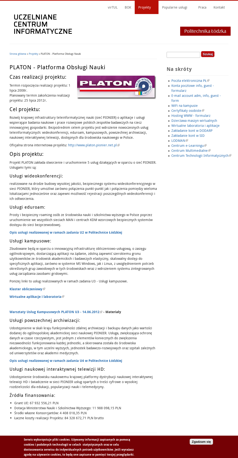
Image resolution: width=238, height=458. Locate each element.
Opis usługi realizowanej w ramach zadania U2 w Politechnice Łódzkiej (66, 232)
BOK (128, 7)
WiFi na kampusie (184, 105)
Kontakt (219, 7)
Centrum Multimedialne (191, 150)
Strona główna (18, 53)
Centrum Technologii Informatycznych (201, 155)
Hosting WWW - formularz (190, 115)
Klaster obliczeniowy (27, 289)
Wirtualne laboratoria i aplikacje (195, 125)
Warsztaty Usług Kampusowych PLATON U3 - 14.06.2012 (56, 312)
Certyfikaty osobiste (187, 110)
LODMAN (179, 140)
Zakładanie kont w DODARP (192, 130)
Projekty (144, 7)
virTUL (113, 7)
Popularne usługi (174, 7)
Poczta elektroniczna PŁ (190, 80)
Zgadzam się (201, 441)
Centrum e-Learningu (189, 145)
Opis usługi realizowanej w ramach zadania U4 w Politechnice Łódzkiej (66, 360)
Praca (202, 7)
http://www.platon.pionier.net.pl (94, 145)
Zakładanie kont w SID (188, 135)
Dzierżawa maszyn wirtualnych (194, 120)
